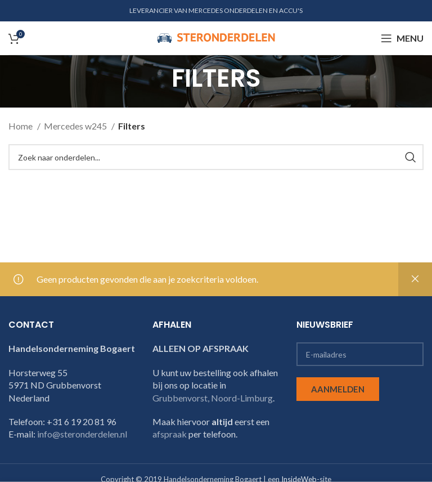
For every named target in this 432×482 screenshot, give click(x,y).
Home (21, 125)
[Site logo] (216, 37)
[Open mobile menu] (402, 38)
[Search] (216, 157)
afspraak (169, 434)
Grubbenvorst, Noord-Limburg (212, 397)
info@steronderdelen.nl (82, 434)
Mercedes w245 (76, 125)
